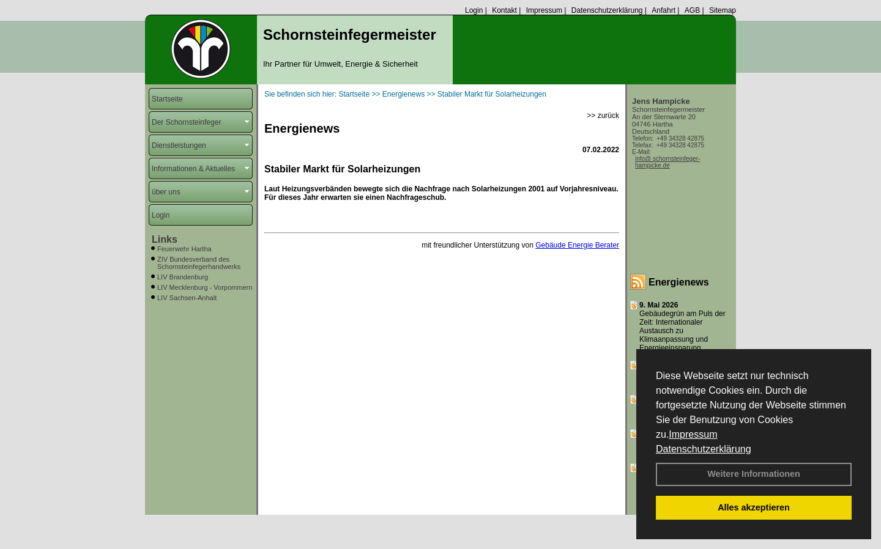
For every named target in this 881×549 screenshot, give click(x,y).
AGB (692, 10)
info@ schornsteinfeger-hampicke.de (667, 162)
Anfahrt (663, 10)
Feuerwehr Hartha (184, 248)
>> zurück (603, 115)
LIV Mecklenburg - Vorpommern (204, 287)
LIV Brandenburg (182, 277)
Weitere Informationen (753, 474)
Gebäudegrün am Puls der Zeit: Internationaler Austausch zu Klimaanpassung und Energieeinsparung (682, 330)
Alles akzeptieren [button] (754, 507)
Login (474, 10)
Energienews (679, 282)
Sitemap (722, 10)
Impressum (693, 434)
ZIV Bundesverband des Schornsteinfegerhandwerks (198, 263)
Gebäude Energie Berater (577, 245)
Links (164, 239)
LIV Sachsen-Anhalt (187, 297)
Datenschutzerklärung (703, 449)
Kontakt (504, 10)
